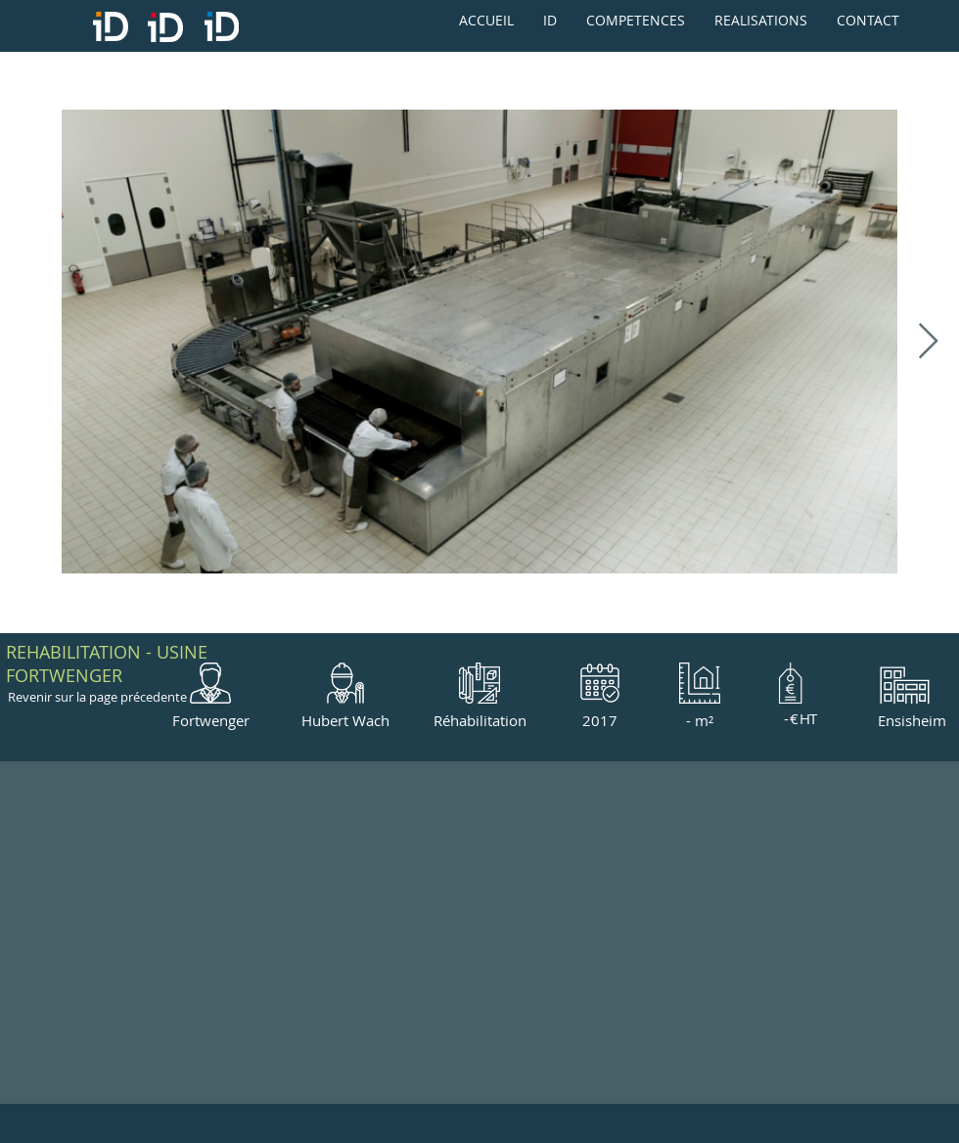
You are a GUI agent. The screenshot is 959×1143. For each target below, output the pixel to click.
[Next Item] (928, 342)
